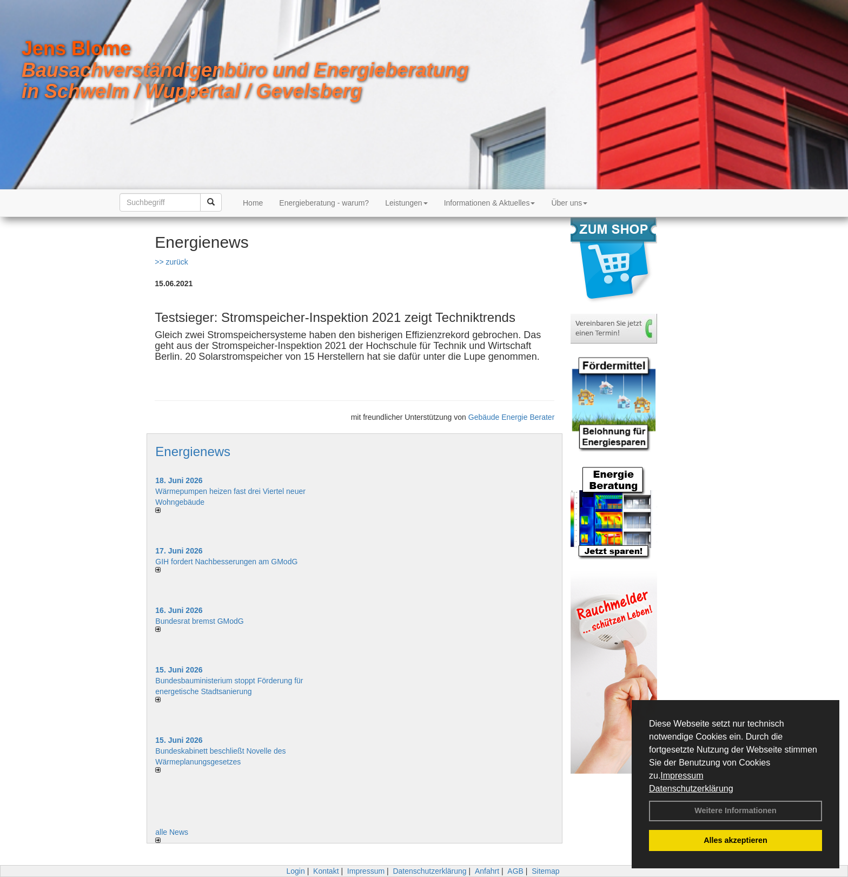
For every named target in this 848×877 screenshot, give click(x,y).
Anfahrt (487, 871)
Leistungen (406, 203)
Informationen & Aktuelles (489, 203)
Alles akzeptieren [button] (735, 840)
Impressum (681, 775)
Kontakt (326, 871)
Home (253, 203)
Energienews (192, 451)
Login (295, 871)
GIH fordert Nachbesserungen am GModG (226, 561)
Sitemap (545, 871)
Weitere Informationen (735, 810)
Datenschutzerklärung (691, 788)
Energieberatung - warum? (324, 203)
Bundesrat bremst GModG (199, 621)
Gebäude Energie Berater (511, 417)
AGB (515, 871)
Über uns (569, 203)
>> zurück (171, 262)
